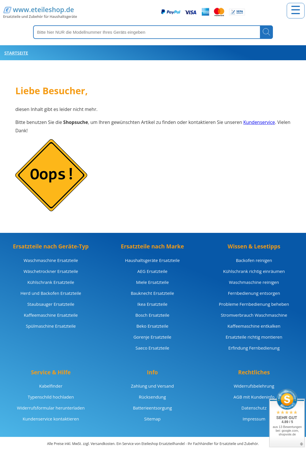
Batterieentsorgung (152, 408)
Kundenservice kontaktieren (51, 419)
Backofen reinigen (254, 260)
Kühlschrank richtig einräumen (254, 271)
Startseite (16, 53)
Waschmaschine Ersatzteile (51, 260)
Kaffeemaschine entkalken (253, 326)
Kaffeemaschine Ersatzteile (51, 315)
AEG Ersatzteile (152, 271)
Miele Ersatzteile (152, 282)
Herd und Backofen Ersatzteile (50, 293)
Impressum (254, 419)
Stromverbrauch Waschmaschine (254, 315)
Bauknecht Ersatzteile (152, 293)
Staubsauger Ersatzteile (51, 304)
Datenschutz (254, 408)
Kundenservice (259, 122)
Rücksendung (152, 397)
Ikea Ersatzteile (152, 304)
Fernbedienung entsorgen (254, 293)
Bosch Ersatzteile (152, 315)
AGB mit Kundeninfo (253, 397)
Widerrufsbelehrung (254, 386)
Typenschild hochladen (51, 397)
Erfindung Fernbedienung (254, 348)
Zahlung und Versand (152, 386)
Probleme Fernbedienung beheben (254, 304)
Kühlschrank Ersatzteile (50, 282)
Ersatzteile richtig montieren (254, 337)
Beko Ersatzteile (152, 326)
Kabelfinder (50, 386)
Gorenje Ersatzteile (152, 337)
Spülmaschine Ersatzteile (51, 326)
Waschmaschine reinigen (254, 282)
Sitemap (152, 419)
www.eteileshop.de (43, 9)
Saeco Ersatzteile (152, 348)
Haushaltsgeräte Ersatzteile (152, 260)
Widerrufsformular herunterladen (51, 408)
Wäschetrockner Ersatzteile (51, 271)
